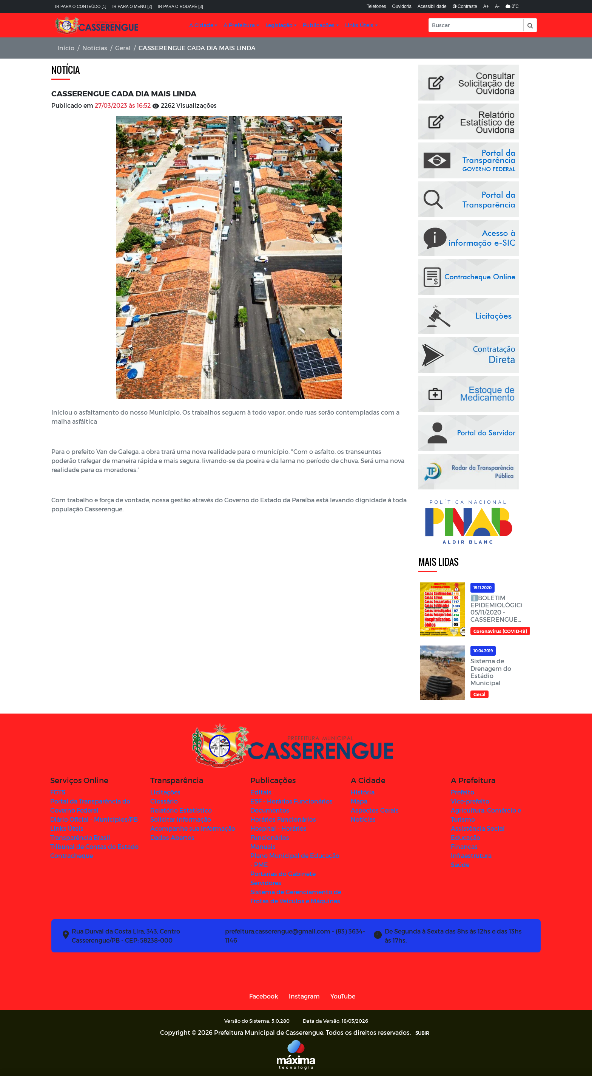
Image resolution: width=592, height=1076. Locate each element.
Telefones (376, 6)
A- (497, 6)
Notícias (94, 47)
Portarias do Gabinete (283, 873)
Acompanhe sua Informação (192, 828)
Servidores (265, 882)
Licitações (165, 792)
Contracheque (71, 855)
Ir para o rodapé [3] (180, 6)
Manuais (263, 846)
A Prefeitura (239, 25)
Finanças (464, 846)
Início (65, 47)
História (363, 792)
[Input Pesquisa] (476, 25)
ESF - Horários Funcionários (291, 801)
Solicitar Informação (180, 819)
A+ (486, 6)
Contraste (465, 6)
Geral (123, 47)
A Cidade (201, 25)
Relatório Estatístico (181, 810)
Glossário (164, 801)
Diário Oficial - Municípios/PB (94, 819)
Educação (465, 837)
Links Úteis (359, 25)
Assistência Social (478, 828)
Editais (260, 792)
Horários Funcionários (283, 819)
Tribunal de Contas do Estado (94, 846)
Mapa (359, 801)
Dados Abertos (172, 837)
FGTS (57, 792)
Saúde (460, 864)
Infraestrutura (471, 855)
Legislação (279, 25)
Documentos (269, 810)
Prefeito (462, 792)
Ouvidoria (402, 6)
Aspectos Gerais (375, 810)
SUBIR (422, 1033)
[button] (529, 25)
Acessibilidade (432, 6)
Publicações (319, 25)
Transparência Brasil (80, 837)
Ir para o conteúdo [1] (80, 6)
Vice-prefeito (470, 801)
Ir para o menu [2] (132, 6)
